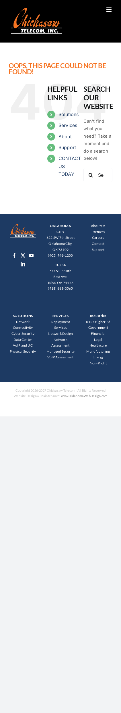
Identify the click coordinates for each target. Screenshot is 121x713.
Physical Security (23, 351)
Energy (98, 357)
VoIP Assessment (60, 357)
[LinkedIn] (23, 264)
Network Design (60, 333)
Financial (98, 333)
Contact (98, 243)
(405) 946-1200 (60, 255)
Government (98, 327)
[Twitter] (23, 255)
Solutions (68, 114)
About (65, 136)
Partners (98, 232)
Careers (98, 237)
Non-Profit (98, 363)
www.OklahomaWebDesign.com (84, 396)
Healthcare (98, 345)
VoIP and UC (22, 345)
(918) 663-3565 (60, 288)
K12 (89, 322)
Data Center (22, 339)
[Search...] (97, 175)
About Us (98, 226)
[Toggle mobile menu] (109, 10)
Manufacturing (98, 351)
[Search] (90, 175)
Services (67, 125)
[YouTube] (31, 255)
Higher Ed (102, 322)
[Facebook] (14, 255)
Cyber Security (22, 333)
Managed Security (60, 351)
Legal (98, 339)
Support (67, 147)
